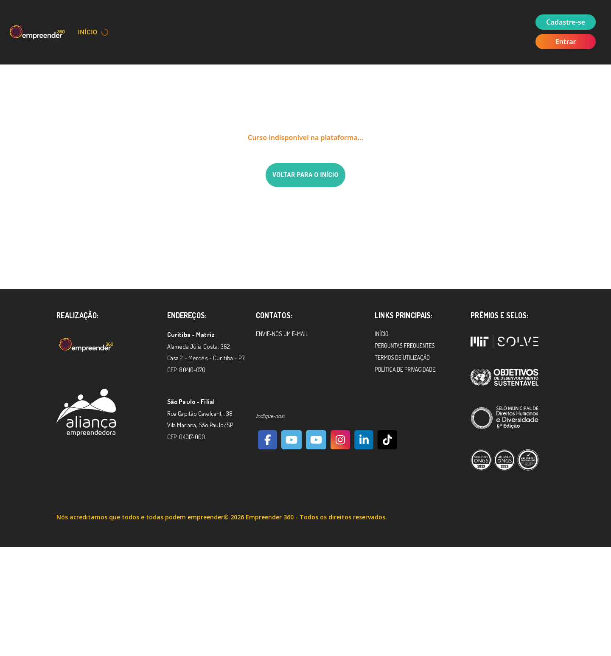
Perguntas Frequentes (404, 345)
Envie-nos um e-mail (282, 333)
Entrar (565, 41)
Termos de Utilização (402, 357)
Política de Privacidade (405, 369)
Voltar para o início (305, 175)
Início (87, 32)
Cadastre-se (565, 22)
